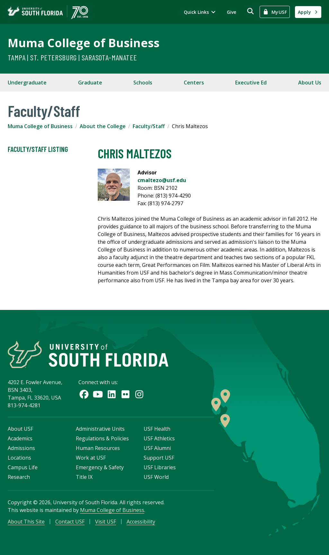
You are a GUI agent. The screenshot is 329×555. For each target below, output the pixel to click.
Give (231, 12)
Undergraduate (27, 82)
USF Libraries (160, 467)
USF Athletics (159, 438)
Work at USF (91, 457)
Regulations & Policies (102, 438)
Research (19, 476)
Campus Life (23, 467)
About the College (103, 126)
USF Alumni (157, 448)
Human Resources (98, 448)
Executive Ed (251, 82)
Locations (19, 457)
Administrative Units (100, 428)
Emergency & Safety (100, 467)
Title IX (84, 476)
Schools (142, 82)
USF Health (157, 428)
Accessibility (141, 521)
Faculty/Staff (149, 126)
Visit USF (105, 521)
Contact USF (69, 521)
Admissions (21, 448)
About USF (20, 428)
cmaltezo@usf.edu (162, 180)
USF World (156, 476)
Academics (20, 438)
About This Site (26, 521)
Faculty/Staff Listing (38, 149)
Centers (194, 82)
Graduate (90, 82)
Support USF (159, 457)
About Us (309, 82)
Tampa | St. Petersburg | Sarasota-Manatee (72, 57)
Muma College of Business (83, 43)
